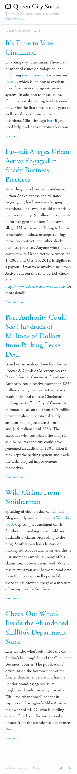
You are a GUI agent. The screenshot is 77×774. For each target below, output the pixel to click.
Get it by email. (15, 18)
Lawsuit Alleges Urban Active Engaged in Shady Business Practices (37, 165)
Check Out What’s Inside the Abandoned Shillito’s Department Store (36, 627)
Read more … (14, 136)
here (50, 120)
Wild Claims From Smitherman (32, 497)
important (37, 75)
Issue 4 (11, 81)
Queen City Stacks (36, 6)
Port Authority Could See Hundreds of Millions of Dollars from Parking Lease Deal (36, 336)
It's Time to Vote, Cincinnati (30, 48)
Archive (9, 768)
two (25, 75)
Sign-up (37, 768)
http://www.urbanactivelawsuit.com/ (35, 286)
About (23, 768)
